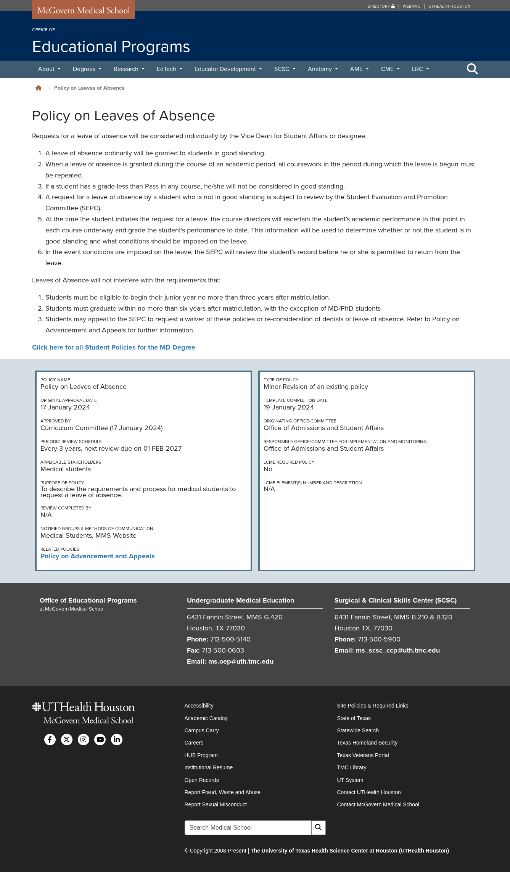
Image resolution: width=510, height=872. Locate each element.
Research (127, 69)
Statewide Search (358, 730)
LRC (418, 69)
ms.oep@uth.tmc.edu (241, 661)
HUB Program (201, 755)
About (47, 69)
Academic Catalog (206, 718)
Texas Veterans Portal (363, 755)
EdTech (167, 69)
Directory (381, 6)
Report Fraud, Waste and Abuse (223, 792)
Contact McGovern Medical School (378, 804)
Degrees (85, 69)
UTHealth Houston (450, 6)
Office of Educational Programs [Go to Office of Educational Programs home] (88, 600)
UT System (350, 780)
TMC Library (352, 767)
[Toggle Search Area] (472, 69)
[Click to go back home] (38, 88)
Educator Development (226, 69)
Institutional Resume (209, 767)
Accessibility (199, 706)
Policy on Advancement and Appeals (97, 556)
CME (388, 69)
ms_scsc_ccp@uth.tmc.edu (398, 650)
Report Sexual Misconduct (216, 804)
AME (357, 69)
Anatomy (320, 69)
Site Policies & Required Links (373, 706)
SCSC (282, 69)
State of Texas (354, 718)
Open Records (202, 780)
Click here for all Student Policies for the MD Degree (113, 347)
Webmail (412, 6)
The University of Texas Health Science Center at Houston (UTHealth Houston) (350, 851)
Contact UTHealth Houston (369, 792)
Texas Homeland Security (367, 743)
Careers (194, 743)
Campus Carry (202, 730)
